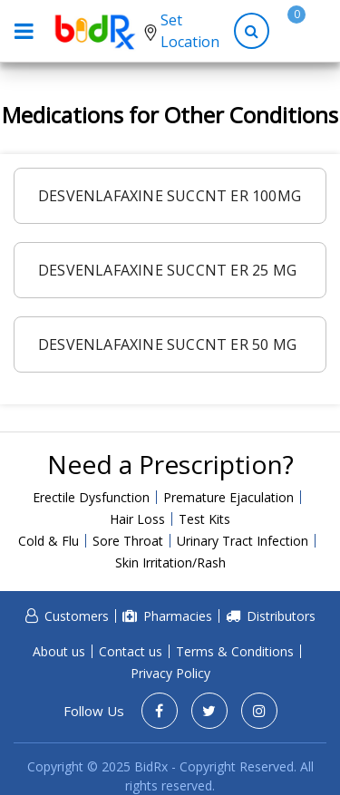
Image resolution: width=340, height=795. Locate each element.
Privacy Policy (170, 673)
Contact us (130, 651)
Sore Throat (127, 540)
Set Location (189, 31)
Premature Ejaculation (228, 497)
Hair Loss (137, 519)
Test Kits (204, 519)
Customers (76, 616)
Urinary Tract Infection (242, 540)
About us (59, 651)
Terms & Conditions (235, 651)
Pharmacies (177, 616)
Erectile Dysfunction (91, 497)
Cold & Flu (48, 540)
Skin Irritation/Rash (170, 562)
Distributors (281, 616)
